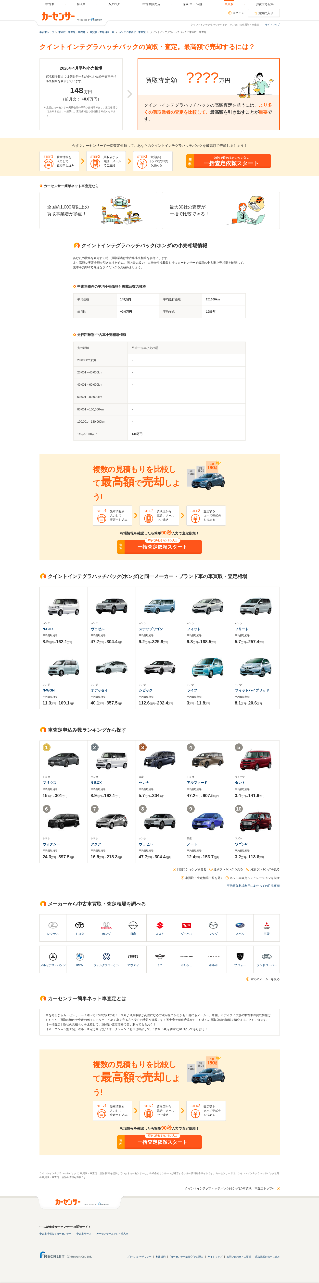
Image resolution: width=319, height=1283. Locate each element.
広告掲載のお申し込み (267, 1256)
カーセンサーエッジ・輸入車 (112, 1233)
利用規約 (161, 1256)
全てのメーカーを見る (265, 979)
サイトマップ (272, 24)
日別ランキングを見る (191, 869)
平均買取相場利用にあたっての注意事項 (253, 886)
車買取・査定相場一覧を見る (204, 878)
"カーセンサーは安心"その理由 (186, 1256)
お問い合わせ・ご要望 (239, 1256)
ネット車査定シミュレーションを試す (255, 878)
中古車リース (84, 1233)
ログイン (238, 13)
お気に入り (265, 13)
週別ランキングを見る (228, 869)
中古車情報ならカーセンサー (55, 1233)
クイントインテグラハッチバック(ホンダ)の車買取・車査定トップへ (230, 1188)
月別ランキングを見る (265, 869)
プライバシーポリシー (139, 1256)
